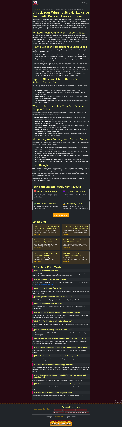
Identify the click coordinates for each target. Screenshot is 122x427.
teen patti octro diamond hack (83, 412)
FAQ (48, 409)
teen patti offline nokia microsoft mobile (71, 412)
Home (34, 9)
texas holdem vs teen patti (69, 410)
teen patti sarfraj (58, 410)
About (40, 409)
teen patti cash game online (81, 410)
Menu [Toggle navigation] (84, 3)
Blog (38, 9)
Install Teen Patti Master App (44, 284)
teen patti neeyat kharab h (58, 412)
